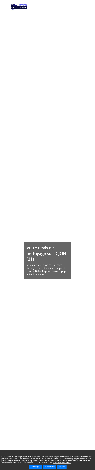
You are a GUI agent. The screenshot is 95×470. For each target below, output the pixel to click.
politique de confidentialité (62, 463)
